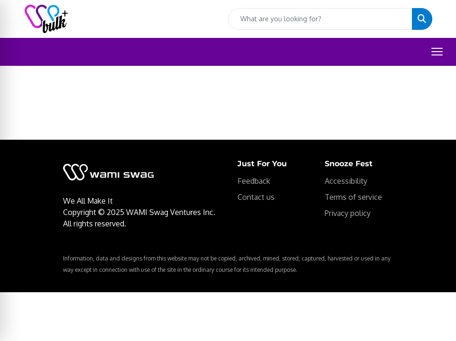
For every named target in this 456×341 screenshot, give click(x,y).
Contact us (255, 197)
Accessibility (346, 181)
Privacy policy (348, 213)
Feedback (253, 181)
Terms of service (353, 197)
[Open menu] (437, 51)
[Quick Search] (320, 19)
